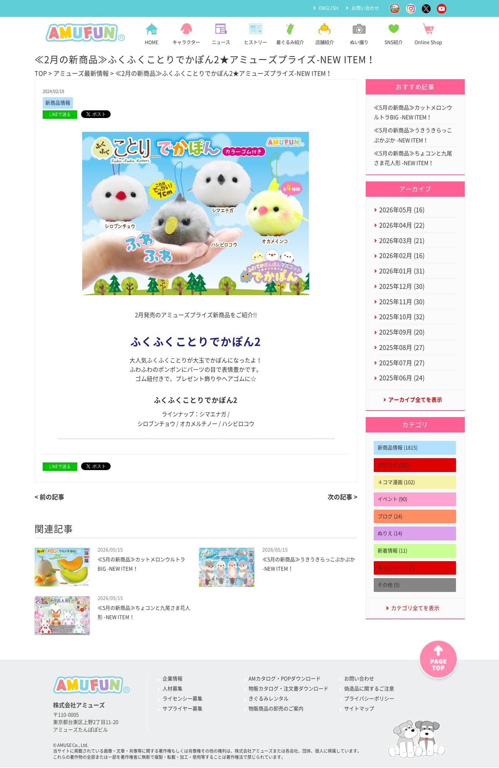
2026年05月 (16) (401, 210)
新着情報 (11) (392, 550)
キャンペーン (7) (396, 567)
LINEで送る (60, 114)
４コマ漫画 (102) (396, 482)
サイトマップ (359, 708)
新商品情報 (57, 102)
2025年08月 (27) (401, 347)
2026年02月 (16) (401, 256)
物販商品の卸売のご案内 (276, 708)
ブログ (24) (390, 516)
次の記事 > (342, 497)
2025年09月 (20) (401, 332)
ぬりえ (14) (390, 533)
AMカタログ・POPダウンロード (285, 678)
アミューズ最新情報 (81, 73)
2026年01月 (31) (401, 271)
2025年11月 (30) (401, 302)
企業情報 (172, 678)
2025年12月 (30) (401, 286)
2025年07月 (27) (401, 363)
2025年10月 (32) (401, 317)
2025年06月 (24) (401, 378)
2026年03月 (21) (401, 241)
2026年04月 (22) (401, 225)
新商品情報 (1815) (398, 448)
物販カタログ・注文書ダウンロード (288, 688)
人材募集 (172, 688)
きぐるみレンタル (268, 698)
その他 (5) (389, 585)
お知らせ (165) (394, 464)
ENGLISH (328, 8)
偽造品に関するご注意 (369, 688)
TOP (41, 73)
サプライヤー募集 (182, 708)
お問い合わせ (365, 8)
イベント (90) (392, 499)
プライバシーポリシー (369, 698)
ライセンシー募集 (182, 698)
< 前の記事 (49, 497)
